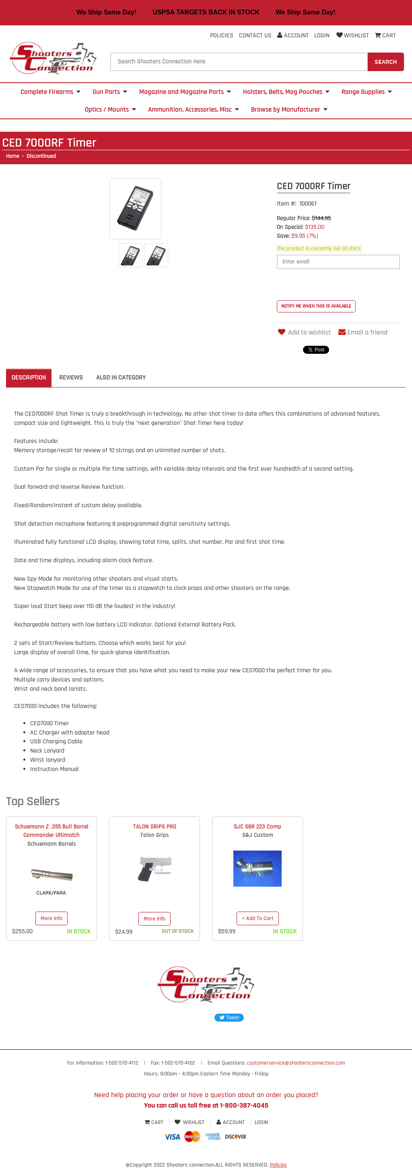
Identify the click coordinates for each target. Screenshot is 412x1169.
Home (12, 156)
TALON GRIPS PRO (154, 826)
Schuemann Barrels (51, 844)
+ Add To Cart (258, 918)
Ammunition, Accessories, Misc (193, 109)
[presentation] (338, 284)
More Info (51, 918)
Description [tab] (29, 377)
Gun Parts (110, 92)
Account (293, 35)
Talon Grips (154, 835)
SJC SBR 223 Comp (257, 826)
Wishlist (352, 35)
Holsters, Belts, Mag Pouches (286, 92)
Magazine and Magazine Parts (185, 92)
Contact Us (255, 35)
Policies (221, 35)
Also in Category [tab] (121, 377)
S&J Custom (257, 835)
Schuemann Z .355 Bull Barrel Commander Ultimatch (52, 831)
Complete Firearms (50, 92)
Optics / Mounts (110, 109)
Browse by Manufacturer (289, 109)
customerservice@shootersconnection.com (296, 1063)
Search (386, 61)
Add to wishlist (304, 332)
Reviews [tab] (71, 377)
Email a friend (362, 332)
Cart (154, 1122)
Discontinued (41, 156)
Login (322, 35)
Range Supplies (367, 92)
